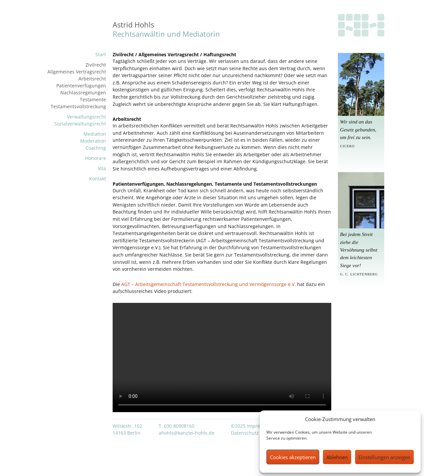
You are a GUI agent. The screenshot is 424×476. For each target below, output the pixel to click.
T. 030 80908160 (176, 426)
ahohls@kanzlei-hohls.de (186, 433)
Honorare (95, 158)
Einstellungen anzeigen (384, 457)
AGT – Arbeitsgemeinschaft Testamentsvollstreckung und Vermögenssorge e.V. (209, 284)
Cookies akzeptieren (293, 457)
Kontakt (97, 178)
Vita (102, 168)
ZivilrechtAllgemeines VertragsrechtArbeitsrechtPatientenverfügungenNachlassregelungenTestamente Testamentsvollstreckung (76, 86)
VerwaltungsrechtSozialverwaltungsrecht (80, 120)
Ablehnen (337, 457)
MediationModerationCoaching (93, 141)
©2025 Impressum (251, 426)
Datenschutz (245, 433)
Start (100, 54)
